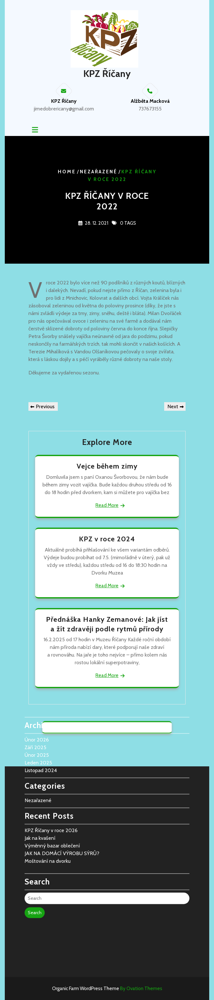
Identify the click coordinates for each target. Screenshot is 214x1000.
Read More (107, 505)
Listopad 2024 (41, 727)
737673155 (150, 109)
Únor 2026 (37, 696)
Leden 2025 (38, 719)
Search (35, 869)
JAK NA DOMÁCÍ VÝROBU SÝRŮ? (62, 810)
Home (67, 172)
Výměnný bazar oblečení (52, 802)
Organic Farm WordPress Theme (107, 988)
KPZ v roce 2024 (107, 539)
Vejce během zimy (107, 466)
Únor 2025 (37, 712)
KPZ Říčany (107, 73)
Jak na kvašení (40, 795)
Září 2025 (35, 704)
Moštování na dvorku (48, 818)
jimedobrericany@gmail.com (64, 109)
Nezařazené (98, 172)
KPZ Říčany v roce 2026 (51, 787)
